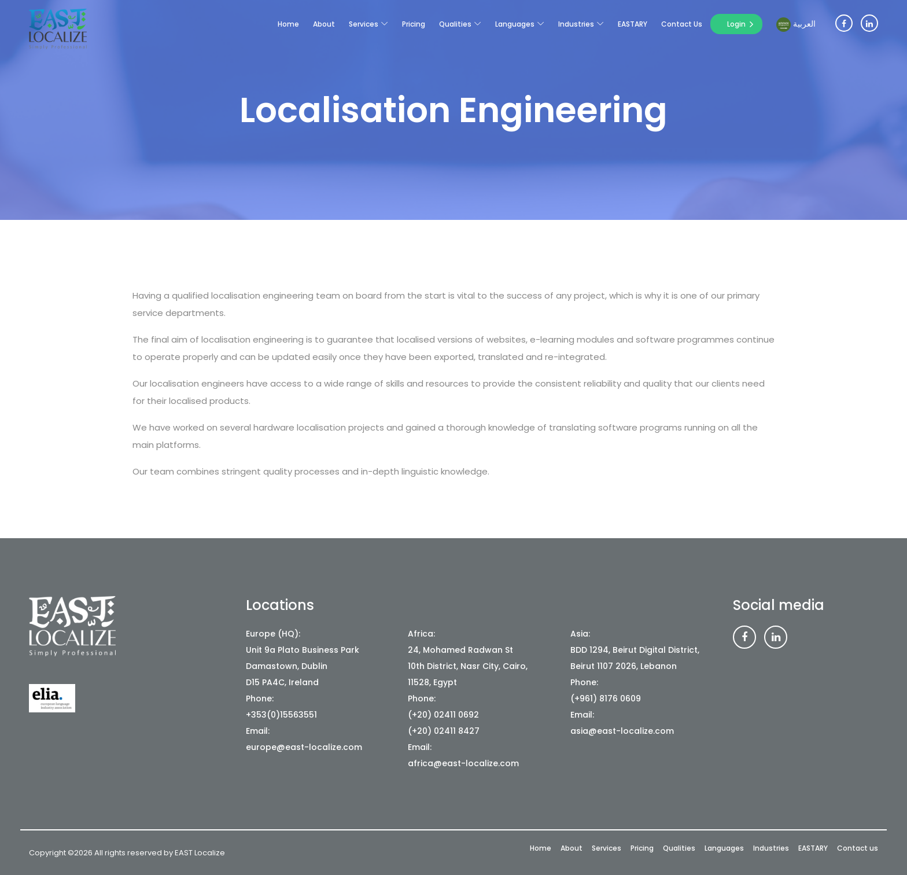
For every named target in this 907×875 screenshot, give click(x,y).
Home (288, 24)
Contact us (681, 24)
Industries (576, 24)
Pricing (413, 24)
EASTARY (632, 24)
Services (363, 24)
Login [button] (736, 24)
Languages (514, 24)
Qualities (455, 24)
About (324, 24)
